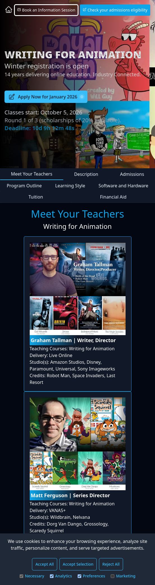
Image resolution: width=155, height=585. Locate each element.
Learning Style (70, 186)
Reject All (110, 564)
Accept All (44, 564)
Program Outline (24, 186)
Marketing (123, 576)
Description (86, 174)
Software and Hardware (123, 186)
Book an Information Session (46, 10)
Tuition (36, 197)
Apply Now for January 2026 (46, 96)
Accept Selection (78, 564)
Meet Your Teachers (31, 174)
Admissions (132, 174)
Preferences (91, 576)
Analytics (61, 576)
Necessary (32, 576)
